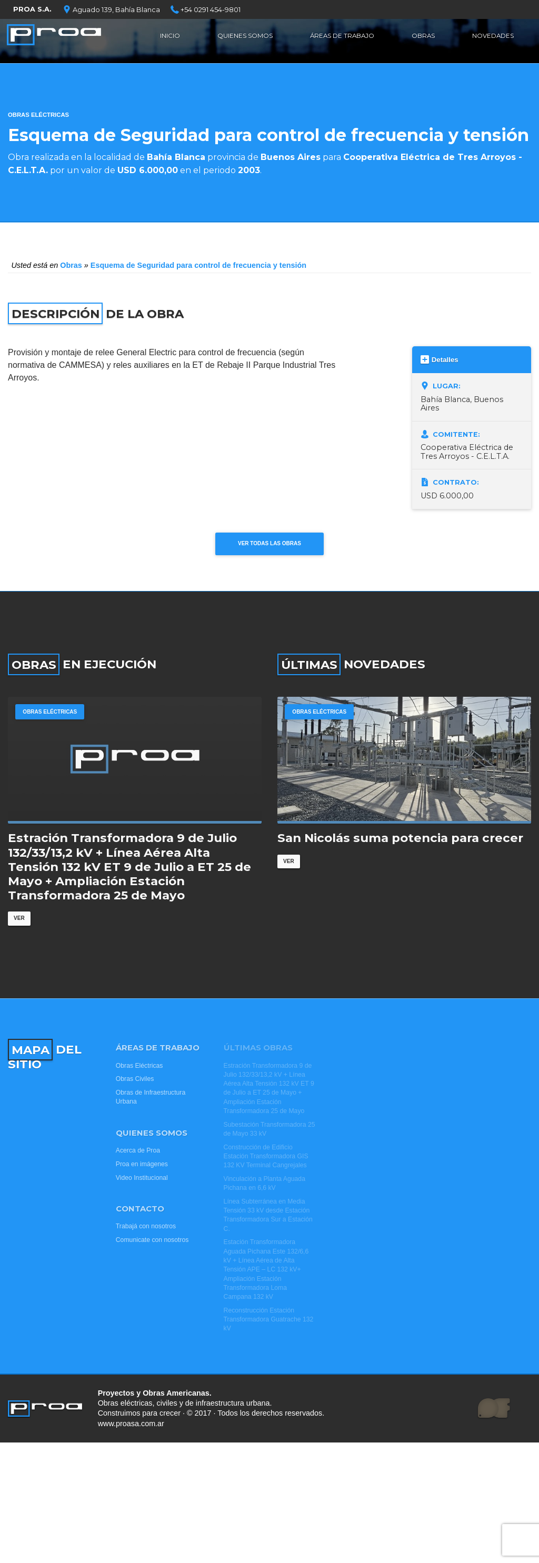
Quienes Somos (244, 39)
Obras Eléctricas (38, 115)
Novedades (491, 39)
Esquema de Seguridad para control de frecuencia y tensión (198, 265)
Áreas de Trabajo (344, 39)
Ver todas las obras (269, 547)
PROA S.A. (32, 9)
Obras (424, 39)
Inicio (169, 39)
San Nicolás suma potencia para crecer (400, 860)
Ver (20, 941)
